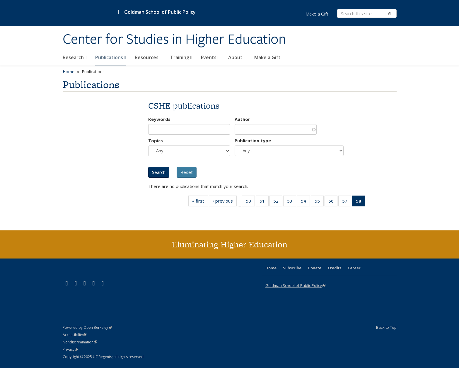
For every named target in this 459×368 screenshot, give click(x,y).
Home (68, 71)
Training (181, 57)
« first (200, 202)
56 (332, 202)
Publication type (253, 140)
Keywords (159, 119)
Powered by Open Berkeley (87, 327)
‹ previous (225, 202)
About (236, 57)
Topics (155, 140)
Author (242, 119)
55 (319, 202)
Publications (110, 57)
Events (210, 57)
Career (354, 268)
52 (277, 202)
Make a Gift (267, 57)
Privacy (70, 349)
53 (291, 202)
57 (346, 202)
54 (305, 202)
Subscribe (292, 268)
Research (75, 57)
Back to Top (386, 327)
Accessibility (74, 334)
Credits (334, 268)
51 (264, 202)
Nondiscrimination (80, 342)
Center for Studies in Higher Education (174, 39)
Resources (148, 57)
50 (250, 202)
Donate (314, 268)
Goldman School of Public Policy (160, 12)
